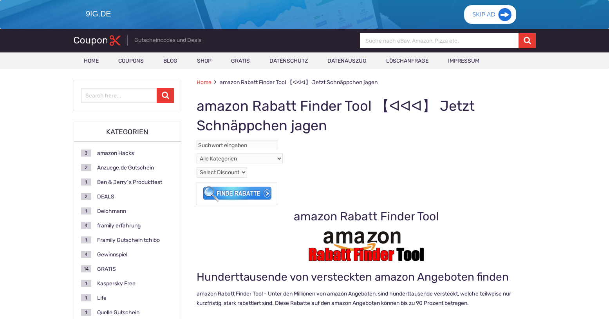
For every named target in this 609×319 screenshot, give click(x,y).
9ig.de (97, 13)
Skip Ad (483, 17)
